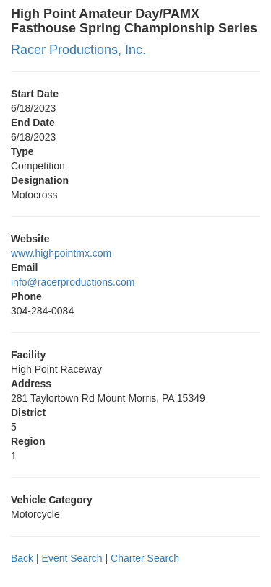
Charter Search (145, 558)
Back (22, 558)
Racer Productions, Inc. (78, 50)
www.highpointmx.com (61, 253)
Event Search (72, 558)
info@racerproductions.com (72, 282)
